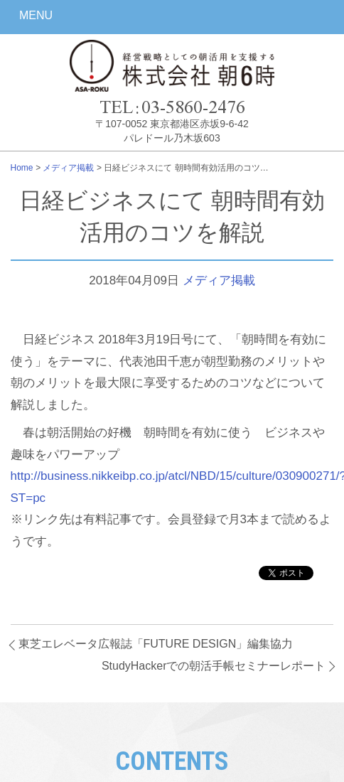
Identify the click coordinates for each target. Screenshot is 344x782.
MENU (36, 15)
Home (22, 168)
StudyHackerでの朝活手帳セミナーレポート (214, 666)
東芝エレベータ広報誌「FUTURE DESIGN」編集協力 (156, 644)
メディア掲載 (68, 168)
